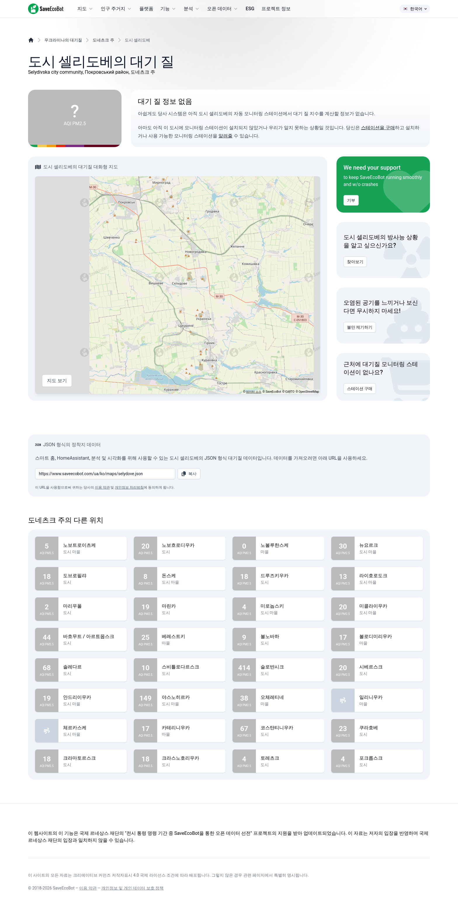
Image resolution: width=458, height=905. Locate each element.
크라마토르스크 (92, 758)
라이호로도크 (388, 575)
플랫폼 (146, 8)
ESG (250, 8)
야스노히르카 (191, 697)
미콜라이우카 (388, 606)
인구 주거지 (116, 9)
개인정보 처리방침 (129, 487)
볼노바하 (290, 636)
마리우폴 (92, 606)
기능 (168, 9)
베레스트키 (191, 636)
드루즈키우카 (290, 575)
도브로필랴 (92, 575)
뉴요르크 (388, 545)
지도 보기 (57, 381)
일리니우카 (388, 697)
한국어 (414, 8)
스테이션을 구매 (378, 127)
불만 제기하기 (360, 327)
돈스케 (191, 575)
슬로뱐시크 (290, 666)
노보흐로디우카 (191, 545)
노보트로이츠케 (92, 545)
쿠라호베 (388, 727)
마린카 (191, 606)
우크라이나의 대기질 (63, 40)
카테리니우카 (191, 727)
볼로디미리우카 (388, 636)
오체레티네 (290, 697)
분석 (192, 9)
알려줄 (225, 136)
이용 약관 (102, 487)
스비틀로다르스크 (191, 666)
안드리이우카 (92, 697)
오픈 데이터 (223, 9)
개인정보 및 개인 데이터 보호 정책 (132, 888)
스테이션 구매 (360, 388)
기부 (351, 200)
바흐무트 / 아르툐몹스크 (92, 636)
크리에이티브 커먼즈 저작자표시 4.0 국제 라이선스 (119, 875)
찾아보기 (355, 261)
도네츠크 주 (103, 40)
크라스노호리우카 (191, 758)
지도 (85, 9)
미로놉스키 (290, 606)
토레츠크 (290, 758)
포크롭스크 (388, 758)
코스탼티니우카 (290, 727)
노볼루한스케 (290, 545)
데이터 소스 (253, 391)
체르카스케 (92, 727)
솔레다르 (92, 666)
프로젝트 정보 (276, 8)
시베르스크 (388, 666)
